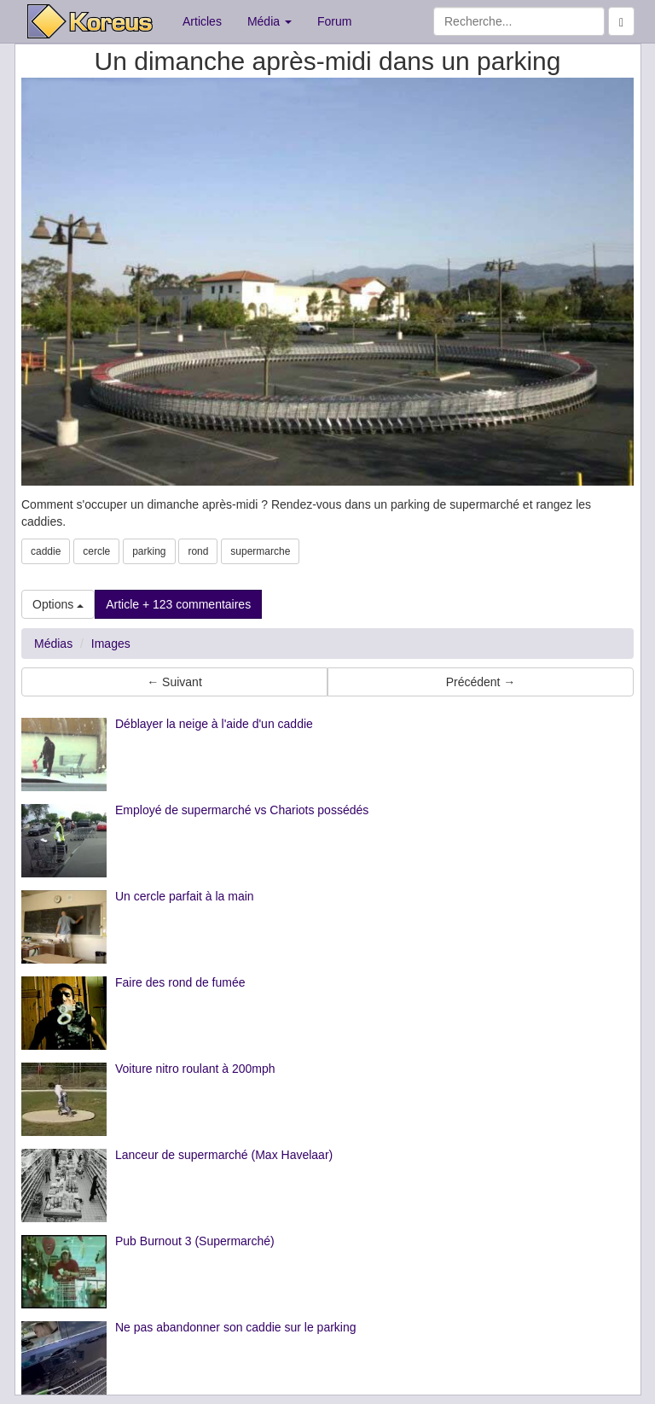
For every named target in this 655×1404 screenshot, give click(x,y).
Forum (334, 21)
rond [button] (198, 551)
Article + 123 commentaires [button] (178, 604)
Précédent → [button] (481, 682)
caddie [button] (46, 551)
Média (269, 21)
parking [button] (148, 551)
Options (58, 604)
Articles (202, 21)
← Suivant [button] (174, 682)
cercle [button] (96, 551)
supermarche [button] (260, 551)
